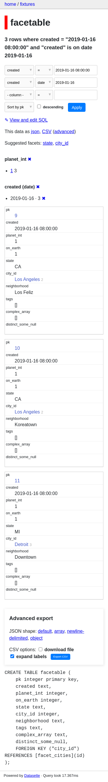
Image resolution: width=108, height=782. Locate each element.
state (48, 143)
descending (50, 107)
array (59, 631)
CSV (47, 131)
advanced (64, 131)
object (36, 638)
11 (17, 480)
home (10, 4)
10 (17, 348)
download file (56, 649)
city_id (61, 143)
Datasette (32, 775)
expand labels (28, 656)
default (45, 631)
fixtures (27, 4)
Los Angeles (27, 279)
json (35, 131)
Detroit (21, 544)
